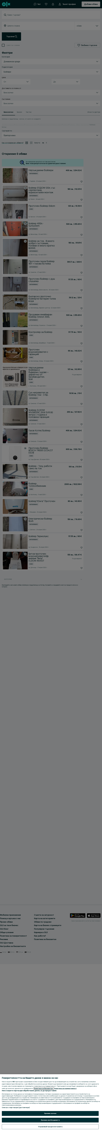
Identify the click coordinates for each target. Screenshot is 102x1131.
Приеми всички (50, 1113)
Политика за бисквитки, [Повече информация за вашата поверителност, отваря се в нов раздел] (43, 1088)
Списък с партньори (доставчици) (16, 1107)
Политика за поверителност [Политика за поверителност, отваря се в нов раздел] (65, 1088)
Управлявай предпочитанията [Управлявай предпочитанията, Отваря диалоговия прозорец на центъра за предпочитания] (50, 1127)
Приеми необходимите (50, 1120)
